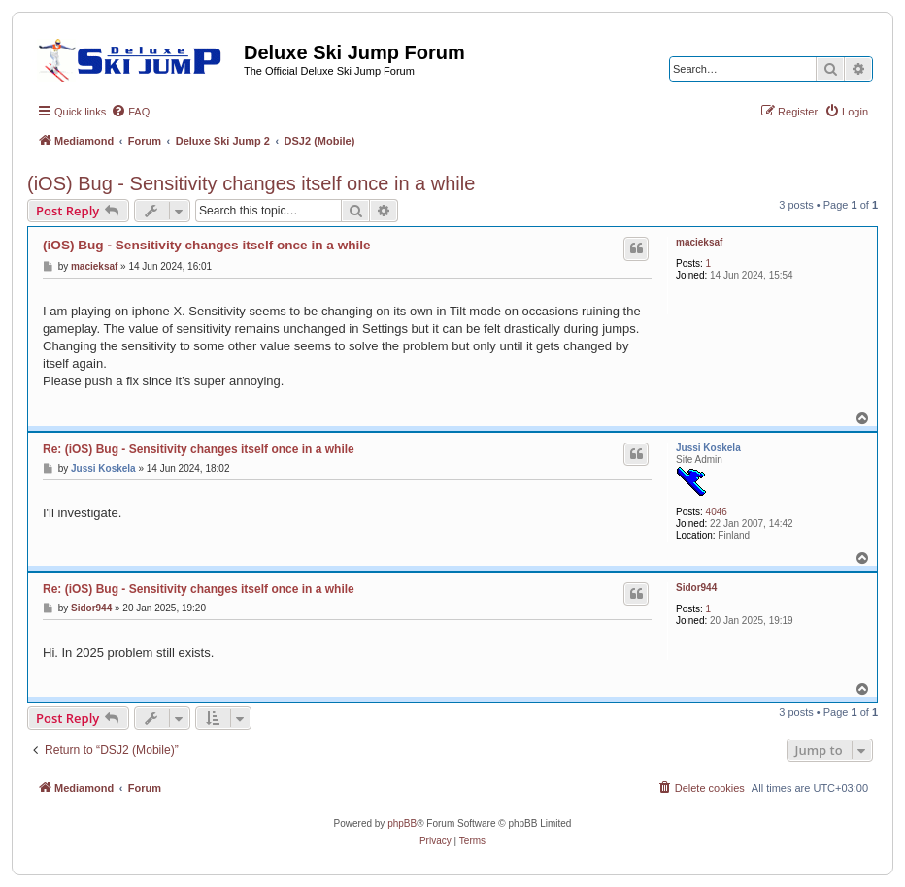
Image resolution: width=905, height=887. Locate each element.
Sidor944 (696, 587)
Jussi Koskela (708, 448)
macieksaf (699, 242)
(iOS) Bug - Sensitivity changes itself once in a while (251, 183)
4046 (716, 512)
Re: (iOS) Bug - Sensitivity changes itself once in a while (198, 449)
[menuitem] (130, 111)
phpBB (402, 823)
